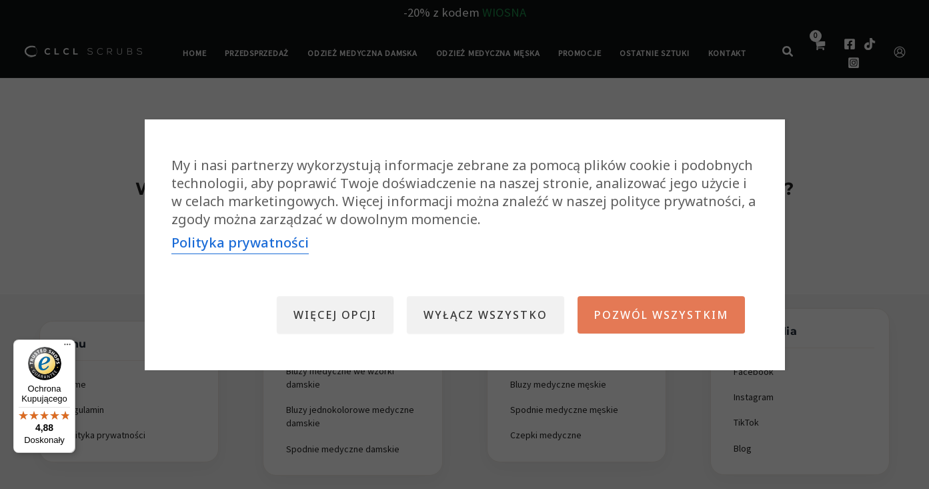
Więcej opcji (335, 315)
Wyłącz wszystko (485, 315)
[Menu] (67, 348)
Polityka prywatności (240, 242)
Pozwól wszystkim (661, 315)
